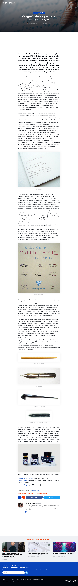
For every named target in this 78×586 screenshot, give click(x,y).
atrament (20, 493)
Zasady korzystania (28, 579)
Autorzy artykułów (16, 579)
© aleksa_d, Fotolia (36, 490)
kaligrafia (24, 493)
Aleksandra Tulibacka (31, 556)
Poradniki (42, 12)
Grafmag (9, 581)
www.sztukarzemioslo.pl (25, 478)
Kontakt (65, 3)
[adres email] (13, 572)
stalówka (44, 493)
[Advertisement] (39, 41)
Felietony (36, 12)
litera (28, 493)
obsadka (33, 493)
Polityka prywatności (36, 579)
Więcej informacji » (43, 583)
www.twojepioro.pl (24, 480)
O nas (44, 3)
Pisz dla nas (10, 579)
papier (36, 493)
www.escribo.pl (23, 485)
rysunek (40, 493)
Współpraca (51, 3)
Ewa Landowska (32, 23)
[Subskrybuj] (26, 572)
